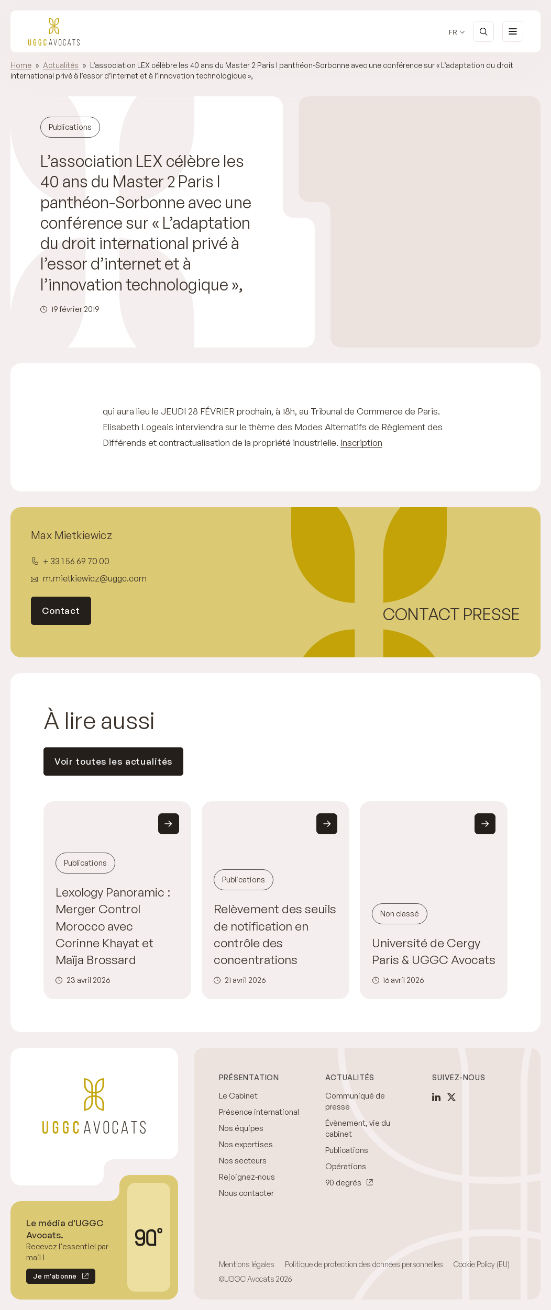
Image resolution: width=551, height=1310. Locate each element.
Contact (61, 610)
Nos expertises (246, 1144)
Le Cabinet (238, 1096)
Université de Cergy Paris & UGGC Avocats (433, 951)
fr (453, 32)
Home (20, 65)
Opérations (345, 1166)
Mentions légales (246, 1264)
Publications (346, 1150)
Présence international (259, 1112)
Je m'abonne (51, 1278)
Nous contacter (246, 1193)
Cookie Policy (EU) (482, 1264)
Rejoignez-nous (247, 1177)
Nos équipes (241, 1128)
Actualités (61, 65)
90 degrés (343, 1183)
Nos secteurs (243, 1161)
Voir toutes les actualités (113, 761)
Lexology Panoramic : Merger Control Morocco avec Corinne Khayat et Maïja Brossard (113, 925)
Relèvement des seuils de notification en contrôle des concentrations (275, 934)
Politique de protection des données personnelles (364, 1264)
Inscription (361, 442)
